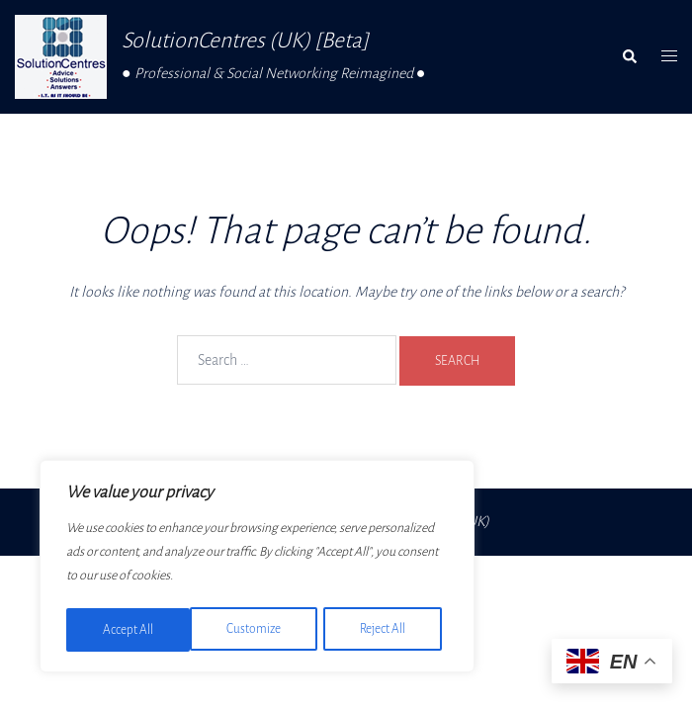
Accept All (387, 630)
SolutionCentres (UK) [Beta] (246, 40)
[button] (629, 57)
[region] (257, 568)
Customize (129, 630)
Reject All (259, 630)
